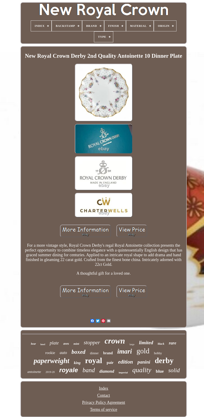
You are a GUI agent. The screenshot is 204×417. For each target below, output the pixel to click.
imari (124, 351)
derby (164, 361)
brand (108, 353)
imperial (123, 372)
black (161, 343)
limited (146, 342)
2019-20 (50, 372)
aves (66, 343)
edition (125, 362)
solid (174, 370)
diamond (106, 371)
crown (115, 341)
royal (93, 360)
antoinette (34, 372)
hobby (158, 353)
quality (141, 370)
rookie (50, 353)
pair (110, 362)
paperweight (51, 361)
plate (54, 342)
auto (63, 352)
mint (76, 343)
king (77, 363)
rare (172, 343)
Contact (103, 395)
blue (160, 371)
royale (68, 370)
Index (103, 388)
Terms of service (103, 409)
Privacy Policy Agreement (103, 402)
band (89, 370)
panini (143, 362)
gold (142, 351)
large (131, 344)
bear (33, 343)
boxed (78, 352)
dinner (94, 353)
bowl (42, 344)
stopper (92, 342)
